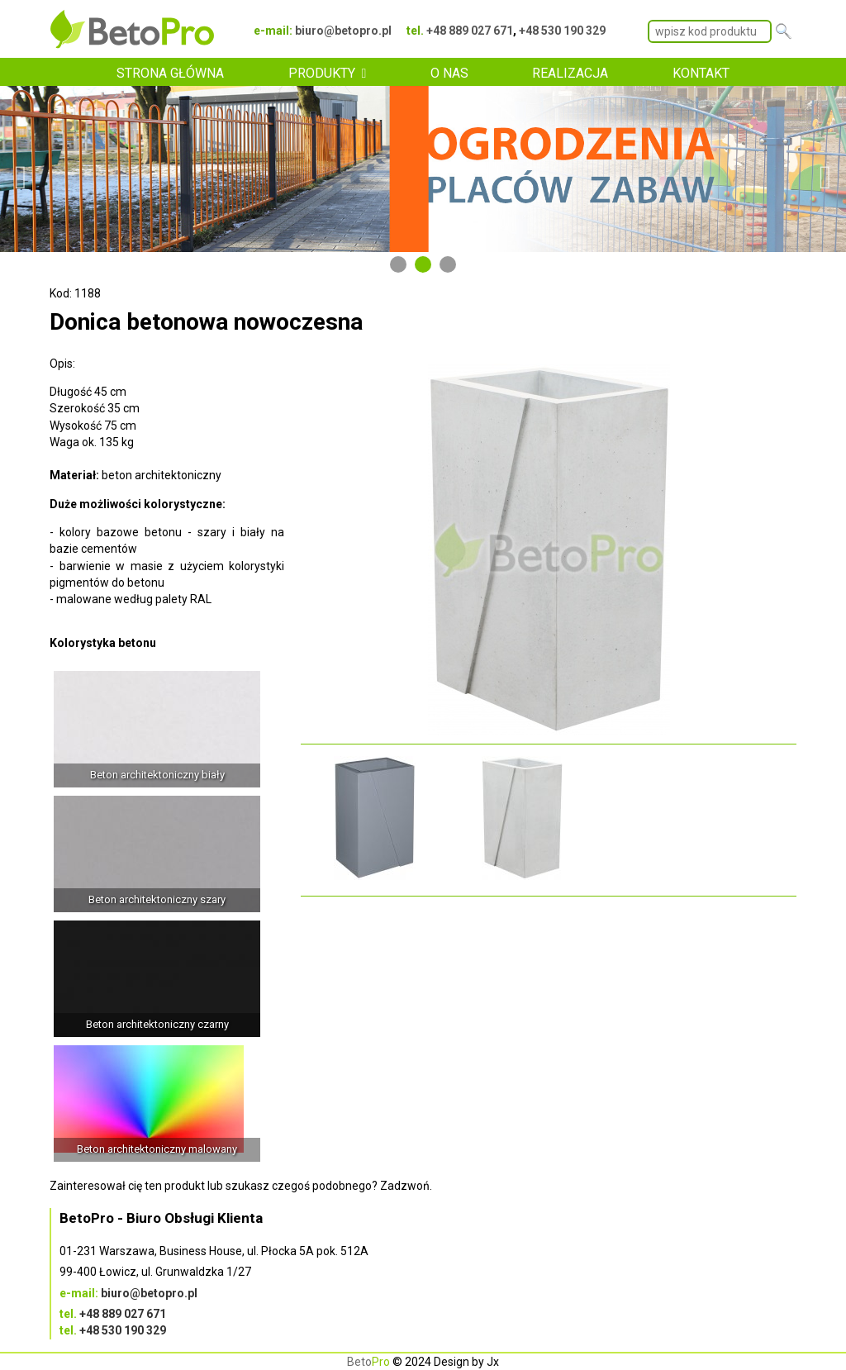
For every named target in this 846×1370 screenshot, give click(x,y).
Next (825, 169)
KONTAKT (701, 73)
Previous (20, 169)
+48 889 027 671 (469, 30)
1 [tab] (398, 264)
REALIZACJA (570, 73)
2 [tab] (423, 264)
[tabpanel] (423, 169)
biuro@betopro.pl (343, 30)
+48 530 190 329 (562, 30)
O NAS (449, 73)
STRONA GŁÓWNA (170, 73)
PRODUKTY (321, 73)
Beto (368, 1361)
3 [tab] (448, 264)
